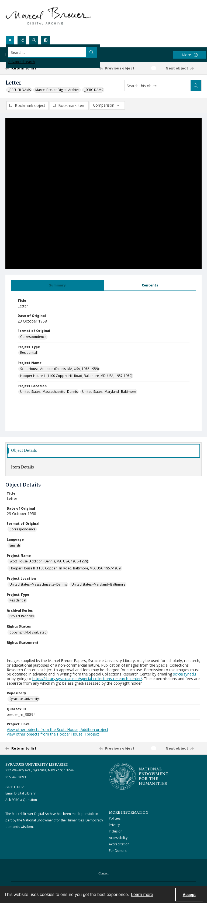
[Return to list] (31, 68)
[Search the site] (83, 52)
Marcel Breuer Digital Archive (57, 90)
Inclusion (115, 832)
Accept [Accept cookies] (189, 894)
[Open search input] (10, 40)
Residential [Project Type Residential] (28, 353)
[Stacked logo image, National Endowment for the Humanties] (138, 776)
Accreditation (119, 844)
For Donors (117, 851)
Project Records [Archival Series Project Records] (21, 616)
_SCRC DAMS (93, 90)
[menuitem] (103, 873)
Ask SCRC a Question (21, 800)
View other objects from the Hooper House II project (53, 734)
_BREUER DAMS (19, 90)
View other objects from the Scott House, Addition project (57, 730)
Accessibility (118, 838)
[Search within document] (196, 85)
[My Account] (33, 40)
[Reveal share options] (22, 40)
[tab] (57, 286)
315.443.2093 (15, 777)
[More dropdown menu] (189, 55)
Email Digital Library (20, 794)
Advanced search (21, 62)
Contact (103, 874)
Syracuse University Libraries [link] (36, 765)
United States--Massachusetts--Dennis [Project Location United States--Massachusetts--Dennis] (49, 392)
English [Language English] (14, 546)
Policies (114, 819)
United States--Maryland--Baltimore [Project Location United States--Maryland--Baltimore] (109, 392)
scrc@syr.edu (184, 674)
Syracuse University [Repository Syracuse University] (24, 699)
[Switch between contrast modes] (45, 40)
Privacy (114, 825)
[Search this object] (158, 85)
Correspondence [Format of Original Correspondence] (33, 337)
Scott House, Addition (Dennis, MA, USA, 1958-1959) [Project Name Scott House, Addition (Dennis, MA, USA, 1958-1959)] (59, 369)
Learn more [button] (142, 894)
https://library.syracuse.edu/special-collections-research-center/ (87, 679)
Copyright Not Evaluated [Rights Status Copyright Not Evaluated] (28, 633)
